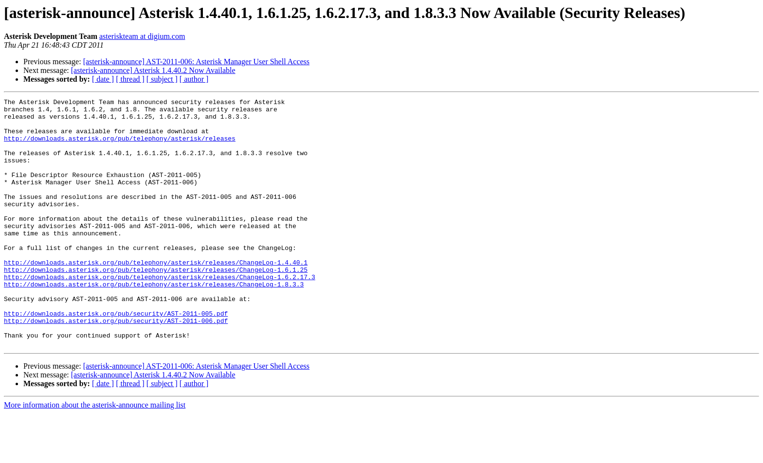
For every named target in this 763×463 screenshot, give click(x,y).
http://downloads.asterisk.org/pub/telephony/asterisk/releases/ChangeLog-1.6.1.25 (156, 304)
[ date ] (103, 79)
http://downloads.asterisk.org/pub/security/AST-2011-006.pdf (116, 365)
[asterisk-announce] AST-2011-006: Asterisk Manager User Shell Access (196, 61)
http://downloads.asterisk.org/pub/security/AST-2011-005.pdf (116, 357)
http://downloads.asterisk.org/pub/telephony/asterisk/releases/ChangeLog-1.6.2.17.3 (159, 313)
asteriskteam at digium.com (142, 36)
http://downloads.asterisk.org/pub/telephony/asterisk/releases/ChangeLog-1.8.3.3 (154, 322)
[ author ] (194, 79)
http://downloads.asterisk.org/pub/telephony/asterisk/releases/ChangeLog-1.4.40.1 (156, 295)
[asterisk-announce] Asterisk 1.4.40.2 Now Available (153, 70)
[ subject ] (162, 79)
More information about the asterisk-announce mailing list (94, 454)
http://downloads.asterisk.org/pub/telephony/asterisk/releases (120, 146)
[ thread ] (130, 79)
